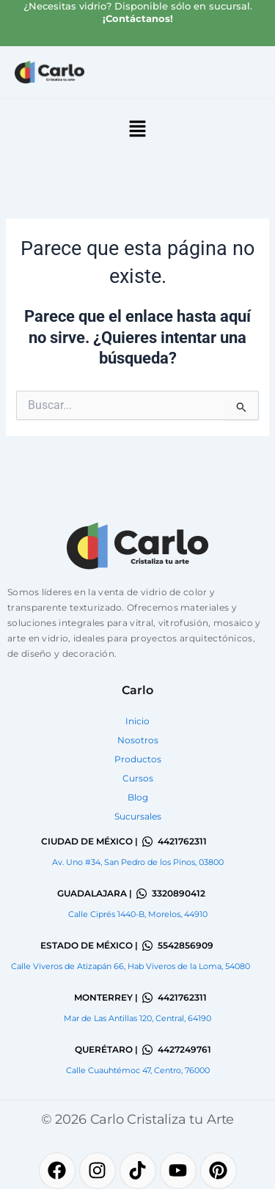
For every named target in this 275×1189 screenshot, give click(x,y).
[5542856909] (147, 945)
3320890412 (178, 893)
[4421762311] (147, 841)
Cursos (137, 778)
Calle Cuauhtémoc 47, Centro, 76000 (138, 1070)
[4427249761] (147, 1050)
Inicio (137, 720)
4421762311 (182, 841)
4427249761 (184, 1049)
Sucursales (137, 816)
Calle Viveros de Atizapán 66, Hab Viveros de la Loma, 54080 (130, 966)
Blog (138, 797)
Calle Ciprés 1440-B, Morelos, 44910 (138, 914)
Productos (137, 759)
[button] (137, 130)
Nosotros (137, 740)
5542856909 (185, 945)
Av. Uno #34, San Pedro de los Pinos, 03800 (138, 862)
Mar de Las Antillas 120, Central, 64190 (137, 1018)
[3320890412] (141, 893)
